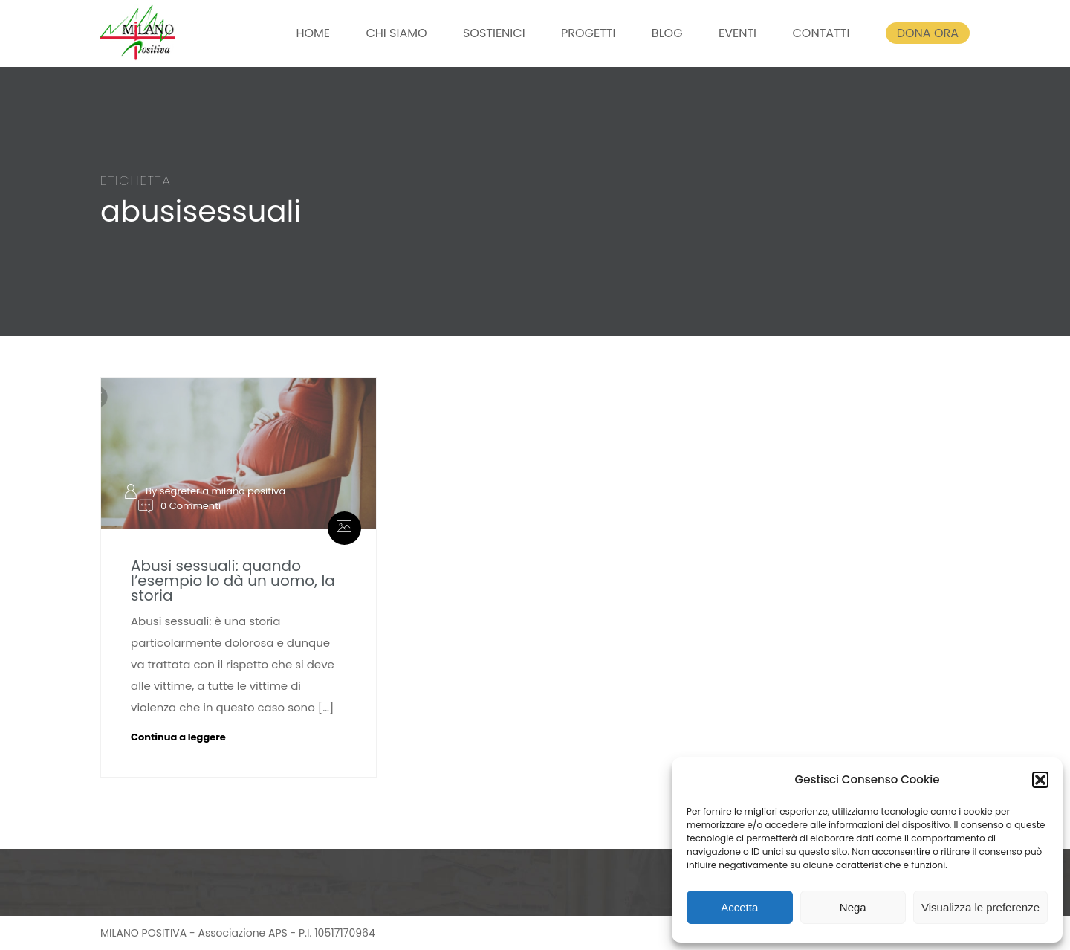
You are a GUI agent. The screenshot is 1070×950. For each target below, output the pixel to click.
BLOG (667, 33)
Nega (853, 907)
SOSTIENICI (494, 33)
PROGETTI (588, 33)
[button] (1040, 779)
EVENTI (737, 33)
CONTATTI (820, 33)
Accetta (739, 907)
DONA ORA (928, 33)
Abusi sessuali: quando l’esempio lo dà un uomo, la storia (233, 580)
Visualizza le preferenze (980, 907)
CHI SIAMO (396, 33)
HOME (313, 33)
